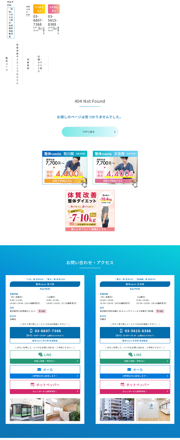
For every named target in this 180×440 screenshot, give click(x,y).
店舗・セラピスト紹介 (149, 20)
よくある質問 (140, 387)
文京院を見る (163, 5)
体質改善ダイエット (72, 395)
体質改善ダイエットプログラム (96, 20)
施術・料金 (32, 395)
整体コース (66, 20)
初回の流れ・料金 (35, 391)
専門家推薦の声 (105, 391)
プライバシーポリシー (144, 391)
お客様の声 (103, 395)
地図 (43, 247)
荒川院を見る (134, 5)
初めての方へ (24, 20)
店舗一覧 (138, 383)
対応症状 (46, 20)
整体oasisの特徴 (35, 387)
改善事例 (124, 20)
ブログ (101, 383)
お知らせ (102, 387)
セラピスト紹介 (34, 400)
